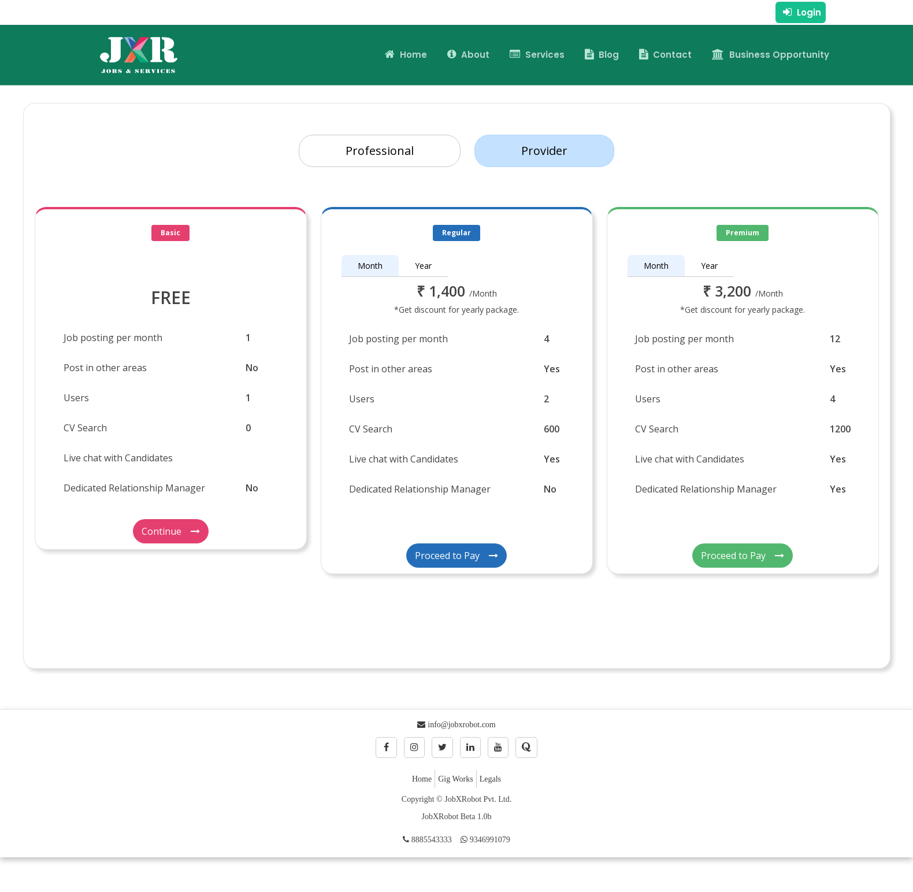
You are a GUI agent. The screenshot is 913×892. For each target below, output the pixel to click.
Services (537, 55)
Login (802, 12)
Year (423, 265)
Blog (602, 55)
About (468, 55)
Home (406, 55)
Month (370, 265)
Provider (544, 150)
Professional (380, 150)
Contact (665, 55)
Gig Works (455, 779)
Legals (490, 779)
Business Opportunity (770, 55)
